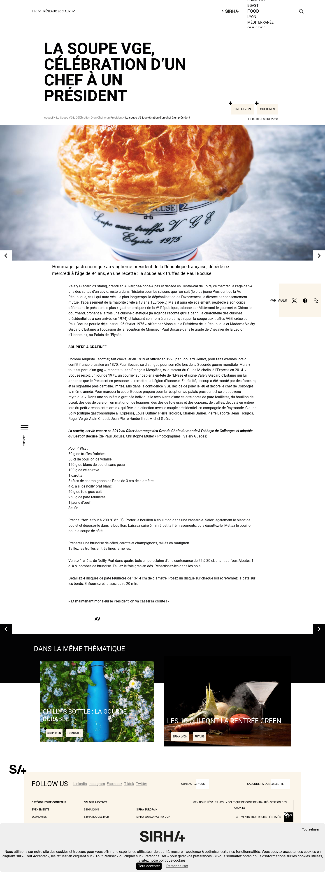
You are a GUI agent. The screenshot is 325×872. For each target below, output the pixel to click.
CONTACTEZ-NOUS (193, 783)
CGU (222, 802)
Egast (253, 5)
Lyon (251, 17)
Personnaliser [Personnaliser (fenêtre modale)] (177, 866)
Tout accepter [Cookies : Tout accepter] (149, 866)
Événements (40, 809)
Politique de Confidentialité (248, 802)
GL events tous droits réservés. (258, 817)
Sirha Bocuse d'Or (96, 816)
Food (253, 11)
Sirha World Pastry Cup (153, 816)
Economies (39, 816)
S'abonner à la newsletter (266, 783)
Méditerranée (260, 22)
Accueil (48, 117)
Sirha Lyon (242, 109)
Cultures (267, 109)
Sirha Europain (147, 809)
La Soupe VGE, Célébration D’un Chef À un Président (89, 117)
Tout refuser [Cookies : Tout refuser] (310, 829)
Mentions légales (205, 802)
